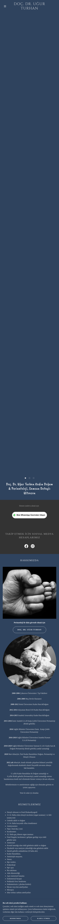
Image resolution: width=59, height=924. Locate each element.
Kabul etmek (43, 918)
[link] (29, 6)
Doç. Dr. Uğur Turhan (29, 630)
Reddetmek (15, 918)
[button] (5, 6)
